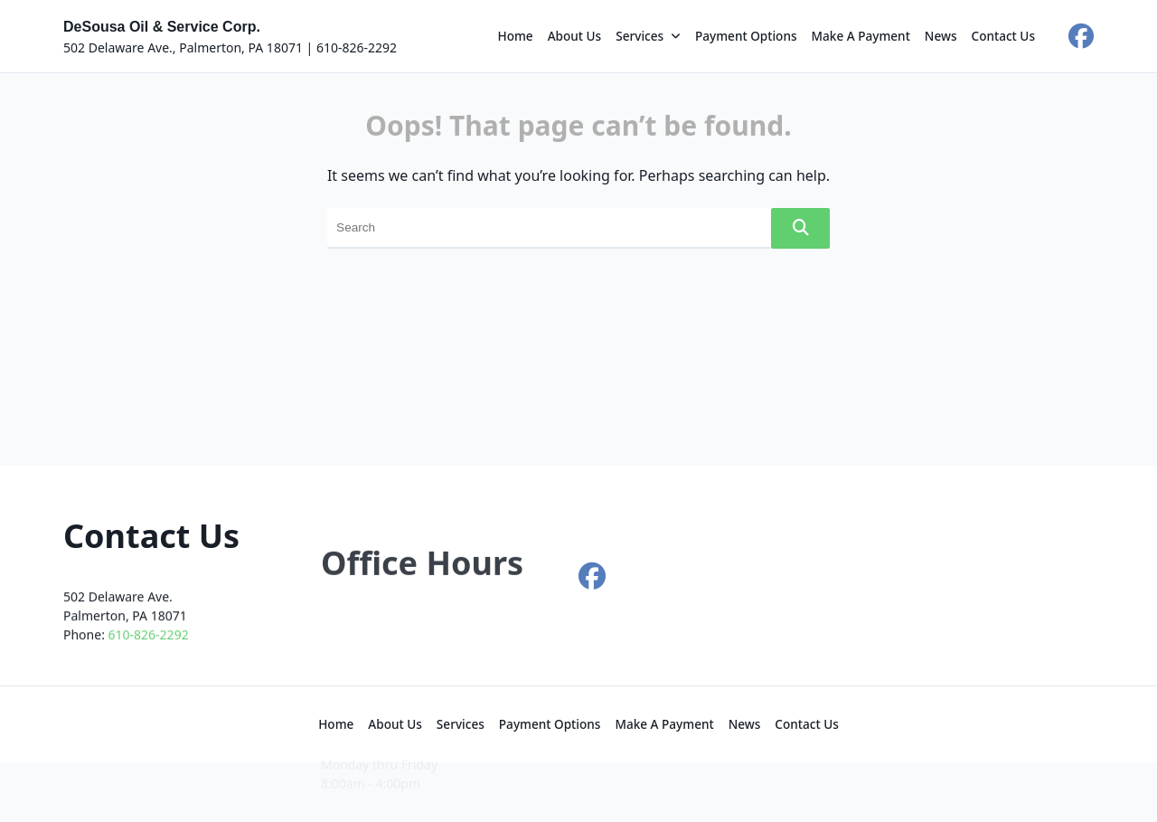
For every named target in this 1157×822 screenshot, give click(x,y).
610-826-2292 (148, 643)
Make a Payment (861, 35)
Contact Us (1004, 35)
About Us (575, 35)
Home (515, 35)
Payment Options (746, 35)
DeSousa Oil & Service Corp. (161, 26)
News (941, 35)
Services (648, 35)
